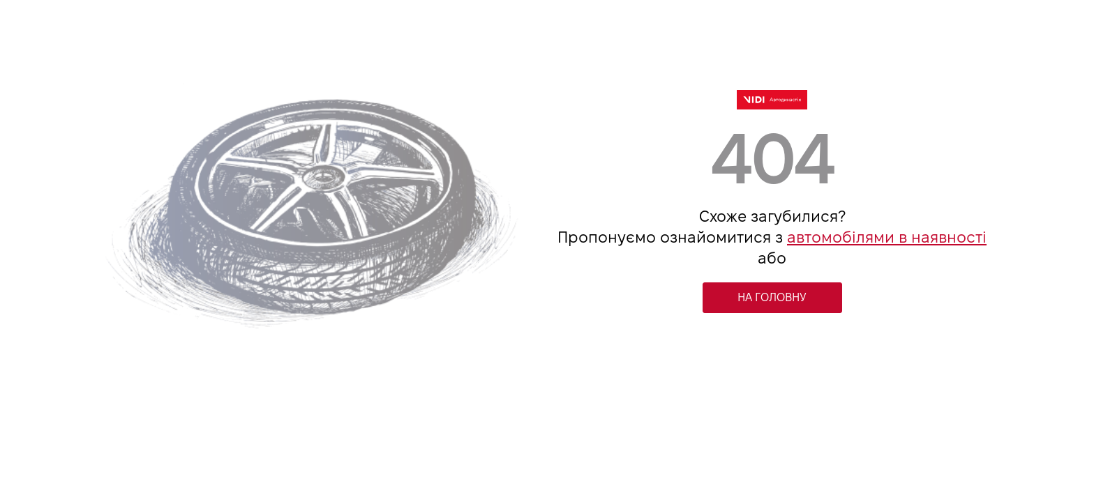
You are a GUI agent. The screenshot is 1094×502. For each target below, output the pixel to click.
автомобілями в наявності (887, 237)
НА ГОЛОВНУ (772, 297)
